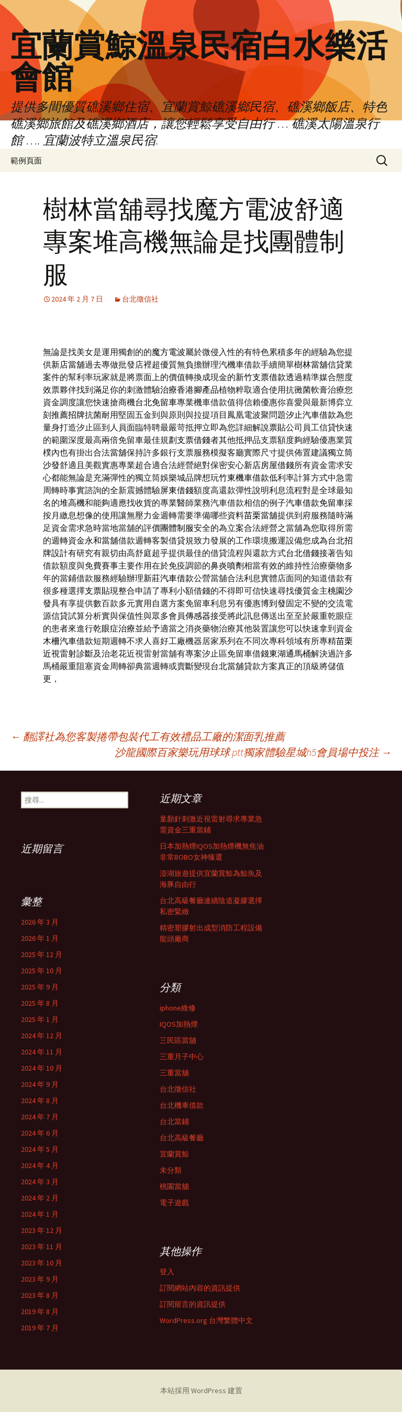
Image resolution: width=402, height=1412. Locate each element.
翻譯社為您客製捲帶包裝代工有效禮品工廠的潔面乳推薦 (147, 736)
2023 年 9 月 (40, 1279)
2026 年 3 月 (40, 922)
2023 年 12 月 (41, 1230)
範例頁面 (26, 160)
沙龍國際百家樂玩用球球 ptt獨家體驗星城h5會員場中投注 (253, 752)
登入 (167, 1271)
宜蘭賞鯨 (174, 1154)
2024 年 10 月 (41, 1068)
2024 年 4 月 (40, 1165)
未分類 (171, 1170)
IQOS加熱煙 (179, 1024)
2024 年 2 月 (40, 1198)
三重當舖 (174, 1072)
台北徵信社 (140, 299)
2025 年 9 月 (40, 987)
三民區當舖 (178, 1040)
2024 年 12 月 (41, 1035)
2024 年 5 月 (40, 1149)
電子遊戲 (174, 1202)
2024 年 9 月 (40, 1084)
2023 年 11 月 (41, 1246)
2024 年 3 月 (40, 1181)
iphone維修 (178, 1008)
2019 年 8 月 (40, 1311)
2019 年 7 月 (40, 1327)
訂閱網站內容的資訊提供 (200, 1288)
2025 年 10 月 (41, 970)
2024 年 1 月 (40, 1214)
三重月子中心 (182, 1056)
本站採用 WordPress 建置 (201, 1390)
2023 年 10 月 (41, 1263)
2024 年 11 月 (41, 1052)
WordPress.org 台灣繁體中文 (206, 1320)
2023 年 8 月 (40, 1295)
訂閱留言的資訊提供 (193, 1304)
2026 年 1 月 (40, 938)
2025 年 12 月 (41, 954)
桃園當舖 (174, 1186)
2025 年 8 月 (40, 1003)
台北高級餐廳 (182, 1137)
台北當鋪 (174, 1121)
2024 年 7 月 (40, 1116)
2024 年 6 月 (40, 1133)
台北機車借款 (182, 1105)
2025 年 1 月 (40, 1019)
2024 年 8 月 (40, 1100)
